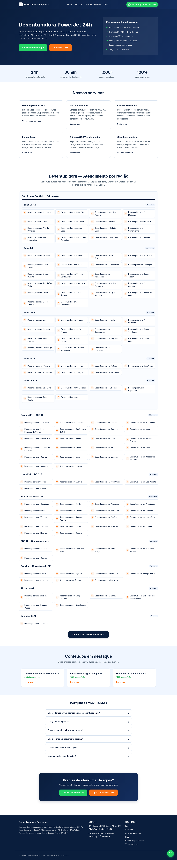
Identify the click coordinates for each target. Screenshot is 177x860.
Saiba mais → (76, 124)
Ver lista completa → (126, 153)
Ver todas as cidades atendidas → (88, 634)
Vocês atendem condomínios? (62, 756)
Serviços (78, 4)
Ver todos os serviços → (32, 121)
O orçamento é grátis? (58, 721)
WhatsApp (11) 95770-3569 (100, 829)
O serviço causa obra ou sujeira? (63, 747)
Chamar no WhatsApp (33, 47)
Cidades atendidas (93, 4)
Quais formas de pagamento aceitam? (65, 739)
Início (69, 4)
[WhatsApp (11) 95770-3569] (142, 4)
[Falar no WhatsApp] (170, 853)
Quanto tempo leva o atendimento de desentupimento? (74, 713)
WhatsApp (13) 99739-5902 (100, 836)
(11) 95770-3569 (60, 47)
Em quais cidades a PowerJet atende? (65, 730)
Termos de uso (131, 844)
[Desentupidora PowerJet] (34, 4)
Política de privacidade (134, 841)
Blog (106, 4)
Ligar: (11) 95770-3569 (103, 792)
